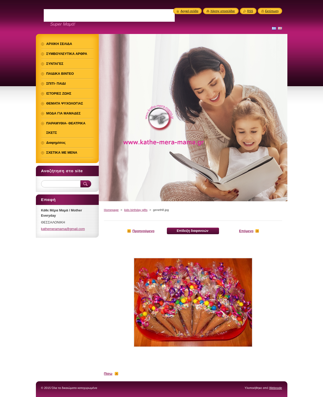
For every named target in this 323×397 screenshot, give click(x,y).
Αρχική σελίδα (189, 11)
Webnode (275, 387)
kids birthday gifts (135, 209)
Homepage (111, 209)
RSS (250, 11)
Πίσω (108, 374)
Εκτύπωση (272, 11)
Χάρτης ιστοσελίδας (222, 11)
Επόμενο (246, 231)
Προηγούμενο (144, 231)
